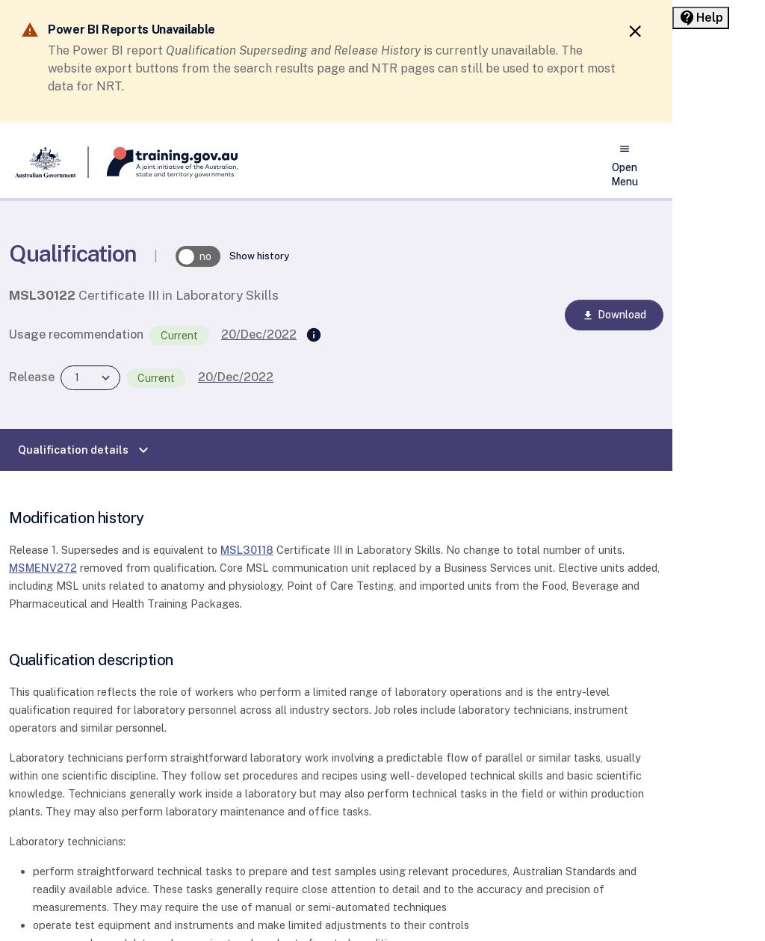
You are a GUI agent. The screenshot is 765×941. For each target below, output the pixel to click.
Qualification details (85, 450)
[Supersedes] (314, 336)
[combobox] (90, 377)
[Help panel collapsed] (700, 18)
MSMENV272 (43, 567)
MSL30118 (246, 549)
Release (32, 377)
